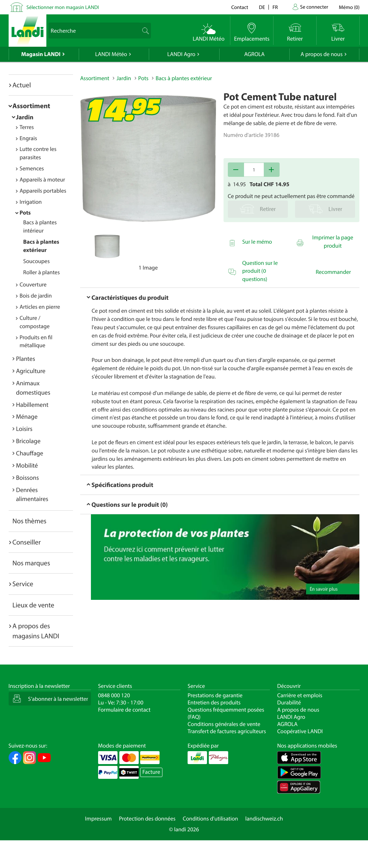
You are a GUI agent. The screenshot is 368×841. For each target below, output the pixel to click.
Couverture (33, 284)
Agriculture (31, 371)
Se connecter (314, 6)
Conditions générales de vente (224, 724)
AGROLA (254, 54)
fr (275, 7)
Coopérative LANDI (300, 731)
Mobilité (27, 465)
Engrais (28, 138)
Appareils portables (43, 190)
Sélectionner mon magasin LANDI (63, 7)
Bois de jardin (36, 295)
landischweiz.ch (264, 818)
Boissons (27, 477)
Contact (239, 7)
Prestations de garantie (215, 695)
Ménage (27, 416)
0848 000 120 (114, 695)
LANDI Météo (111, 54)
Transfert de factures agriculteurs (227, 731)
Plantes (25, 358)
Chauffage (29, 453)
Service (23, 583)
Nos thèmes (30, 520)
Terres (27, 127)
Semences (32, 168)
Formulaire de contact (124, 709)
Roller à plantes (41, 272)
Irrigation (31, 202)
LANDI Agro (181, 54)
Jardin (25, 117)
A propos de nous (321, 54)
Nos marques (31, 563)
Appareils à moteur (42, 179)
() (349, 7)
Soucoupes (36, 261)
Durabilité (289, 702)
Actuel (22, 85)
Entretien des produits (214, 702)
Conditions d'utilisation (210, 818)
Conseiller (27, 542)
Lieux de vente (33, 605)
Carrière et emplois (299, 695)
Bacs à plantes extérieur (184, 78)
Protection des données (147, 818)
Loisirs (24, 428)
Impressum (98, 818)
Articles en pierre (40, 307)
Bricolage (28, 441)
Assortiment (31, 105)
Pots (25, 212)
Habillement (32, 404)
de (262, 7)
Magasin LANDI (40, 54)
